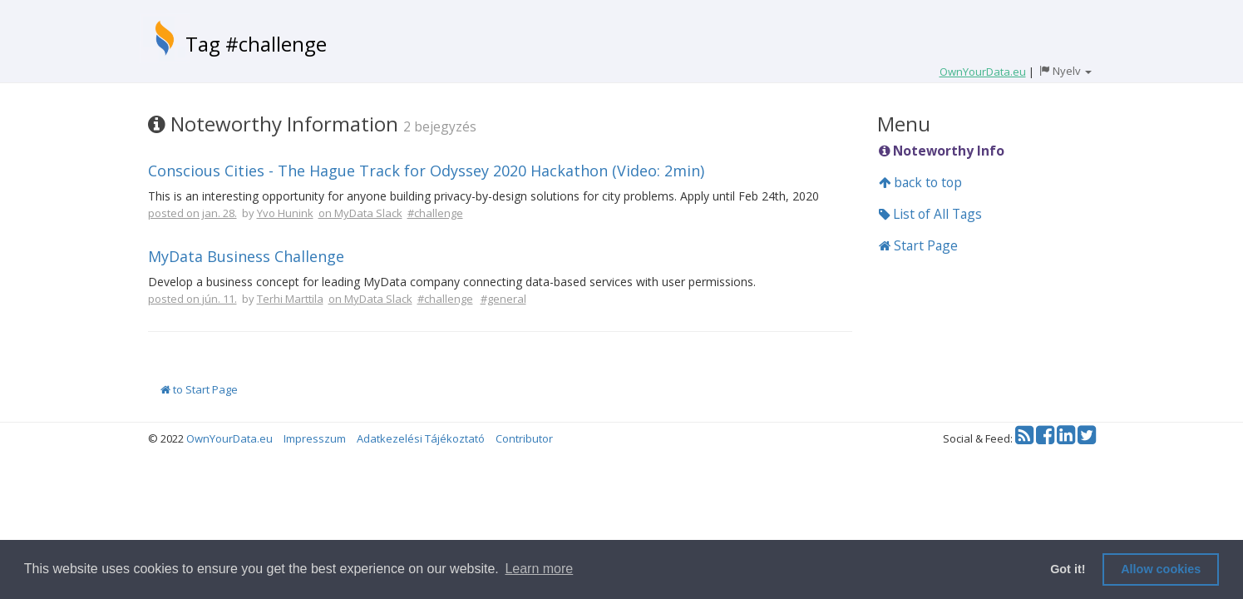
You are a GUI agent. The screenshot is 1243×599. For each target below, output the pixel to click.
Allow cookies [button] (1161, 569)
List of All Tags (930, 214)
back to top (920, 182)
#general (503, 298)
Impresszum (315, 438)
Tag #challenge (256, 43)
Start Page (918, 245)
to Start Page (199, 389)
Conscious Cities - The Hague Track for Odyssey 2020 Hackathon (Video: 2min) (426, 171)
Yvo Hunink (285, 212)
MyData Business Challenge (246, 256)
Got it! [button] (1067, 569)
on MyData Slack (360, 212)
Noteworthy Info (941, 150)
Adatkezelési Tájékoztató (421, 438)
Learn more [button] (539, 569)
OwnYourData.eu (229, 438)
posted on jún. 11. (192, 298)
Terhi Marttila (290, 298)
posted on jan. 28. (192, 212)
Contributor (524, 438)
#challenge (435, 212)
